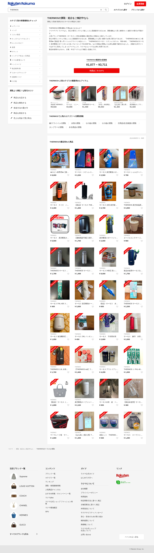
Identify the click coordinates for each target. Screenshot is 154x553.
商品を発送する (18, 113)
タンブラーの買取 (56, 127)
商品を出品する (18, 98)
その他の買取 (91, 123)
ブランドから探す (138, 10)
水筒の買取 (75, 123)
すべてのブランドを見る (19, 534)
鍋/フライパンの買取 (57, 123)
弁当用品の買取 (75, 127)
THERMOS (53, 169)
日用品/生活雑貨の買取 (127, 123)
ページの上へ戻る (131, 537)
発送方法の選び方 (19, 108)
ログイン (128, 4)
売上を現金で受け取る (21, 118)
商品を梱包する (18, 103)
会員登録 (140, 4)
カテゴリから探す (120, 10)
